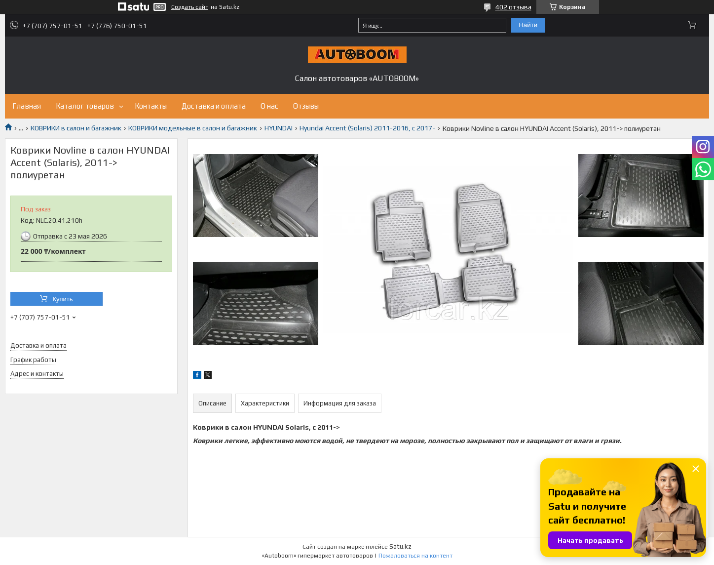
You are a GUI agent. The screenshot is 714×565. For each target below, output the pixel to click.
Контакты (151, 106)
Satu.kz (400, 546)
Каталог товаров (85, 106)
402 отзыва (513, 7)
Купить (62, 299)
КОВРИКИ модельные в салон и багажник (192, 128)
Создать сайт (189, 6)
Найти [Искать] (528, 25)
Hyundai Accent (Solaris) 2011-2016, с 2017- (367, 128)
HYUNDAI (278, 128)
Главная (26, 106)
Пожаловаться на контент (415, 555)
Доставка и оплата (214, 106)
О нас (269, 106)
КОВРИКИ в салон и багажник (76, 128)
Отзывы (306, 106)
